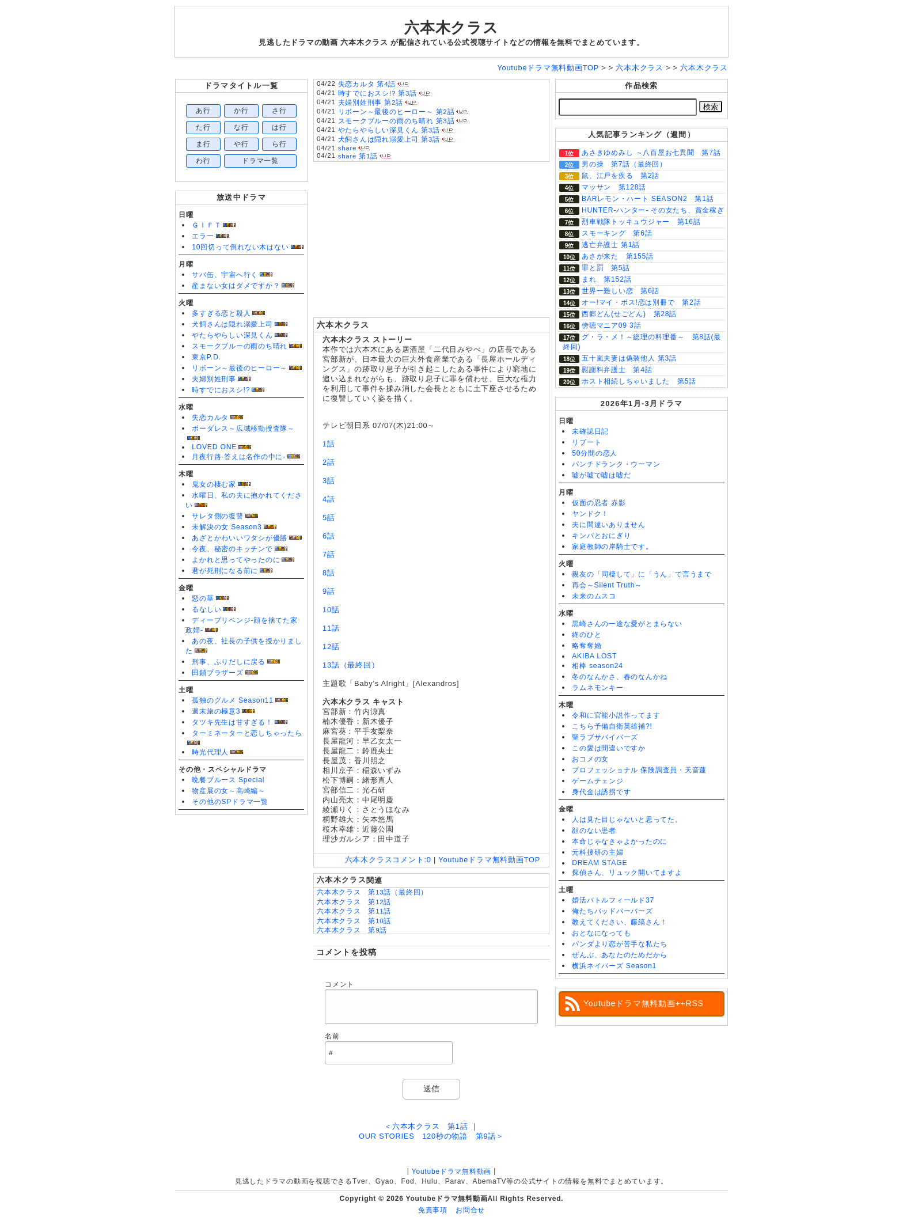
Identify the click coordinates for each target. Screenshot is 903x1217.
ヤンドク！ (590, 514)
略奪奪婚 (586, 646)
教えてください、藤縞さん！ (619, 922)
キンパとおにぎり (601, 536)
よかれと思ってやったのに (236, 560)
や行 (241, 144)
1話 (328, 443)
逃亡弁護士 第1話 (611, 245)
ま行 (203, 144)
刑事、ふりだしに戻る (228, 662)
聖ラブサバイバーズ (605, 737)
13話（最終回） (350, 665)
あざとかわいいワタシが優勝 (239, 538)
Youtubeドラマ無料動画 (451, 1171)
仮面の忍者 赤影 (599, 503)
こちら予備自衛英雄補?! (612, 726)
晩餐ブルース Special (228, 780)
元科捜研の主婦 (597, 852)
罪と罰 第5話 (606, 268)
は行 (279, 127)
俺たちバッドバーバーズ (612, 911)
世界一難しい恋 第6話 (620, 291)
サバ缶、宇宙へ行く (225, 275)
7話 (328, 554)
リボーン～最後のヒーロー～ (239, 368)
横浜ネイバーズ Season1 (614, 966)
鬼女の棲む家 (214, 484)
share (347, 148)
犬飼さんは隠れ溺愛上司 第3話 (389, 139)
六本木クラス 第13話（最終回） (372, 892)
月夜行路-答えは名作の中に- (239, 457)
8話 (328, 572)
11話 (331, 628)
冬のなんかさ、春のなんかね (619, 677)
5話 (328, 517)
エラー (203, 236)
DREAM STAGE (599, 863)
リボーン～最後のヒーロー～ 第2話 (396, 111)
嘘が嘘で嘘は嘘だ (601, 475)
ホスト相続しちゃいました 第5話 (639, 381)
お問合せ (470, 1210)
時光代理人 (210, 752)
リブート (586, 442)
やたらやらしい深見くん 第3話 (389, 130)
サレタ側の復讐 (217, 516)
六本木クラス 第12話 (354, 901)
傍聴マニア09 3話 (611, 325)
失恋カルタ (210, 418)
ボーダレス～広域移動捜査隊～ (243, 428)
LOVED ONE (214, 447)
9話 (328, 591)
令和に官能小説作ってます (616, 715)
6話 (328, 536)
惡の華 (203, 598)
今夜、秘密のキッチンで (232, 549)
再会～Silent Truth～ (607, 585)
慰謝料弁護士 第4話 (617, 370)
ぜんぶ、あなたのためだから (619, 955)
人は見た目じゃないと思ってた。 (627, 820)
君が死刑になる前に (225, 571)
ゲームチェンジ (597, 781)
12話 (331, 646)
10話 (331, 609)
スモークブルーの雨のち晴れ (239, 346)
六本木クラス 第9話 (352, 930)
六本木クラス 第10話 (354, 921)
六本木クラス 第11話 (354, 911)
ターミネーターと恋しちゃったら (247, 733)
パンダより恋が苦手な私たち (619, 944)
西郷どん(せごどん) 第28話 (629, 314)
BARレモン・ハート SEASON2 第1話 (648, 199)
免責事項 (432, 1210)
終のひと (586, 635)
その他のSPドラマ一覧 (230, 802)
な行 (241, 127)
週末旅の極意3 (216, 711)
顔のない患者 (594, 831)
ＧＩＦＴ (206, 225)
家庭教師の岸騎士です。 (612, 547)
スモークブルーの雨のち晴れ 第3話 (396, 120)
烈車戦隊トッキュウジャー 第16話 (641, 222)
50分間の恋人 (594, 453)
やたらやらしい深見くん (232, 335)
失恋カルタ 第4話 (367, 84)
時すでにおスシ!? (221, 390)
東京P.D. (206, 357)
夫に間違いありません (609, 525)
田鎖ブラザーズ (217, 673)
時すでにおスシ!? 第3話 (377, 93)
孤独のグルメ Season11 (233, 700)
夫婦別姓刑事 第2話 (370, 102)
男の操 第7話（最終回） (624, 164)
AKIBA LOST (594, 656)
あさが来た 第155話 (618, 256)
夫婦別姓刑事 (214, 379)
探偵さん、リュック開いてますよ (627, 873)
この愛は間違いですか (609, 748)
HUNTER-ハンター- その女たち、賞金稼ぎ (653, 210)
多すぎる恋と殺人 (221, 313)
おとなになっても (601, 933)
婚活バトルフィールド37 (613, 900)
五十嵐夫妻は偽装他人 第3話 (629, 358)
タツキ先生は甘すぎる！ (232, 722)
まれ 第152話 (606, 279)
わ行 (203, 161)
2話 (328, 462)
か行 (241, 111)
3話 (328, 480)
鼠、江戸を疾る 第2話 (620, 176)
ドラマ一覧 (260, 161)
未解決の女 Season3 (226, 527)
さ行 (279, 111)
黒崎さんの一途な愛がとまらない (627, 624)
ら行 (279, 144)
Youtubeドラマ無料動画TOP (489, 859)
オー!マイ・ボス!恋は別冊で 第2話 (641, 302)
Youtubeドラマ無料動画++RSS (643, 1003)
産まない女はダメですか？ (236, 286)
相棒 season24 (597, 666)
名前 (332, 1036)
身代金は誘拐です (601, 792)
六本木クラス (451, 27)
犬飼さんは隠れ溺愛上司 (232, 324)
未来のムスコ (594, 596)
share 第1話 (358, 156)
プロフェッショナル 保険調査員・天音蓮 (639, 770)
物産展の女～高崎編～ (228, 791)
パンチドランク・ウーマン (616, 464)
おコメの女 (590, 759)
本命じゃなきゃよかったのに (619, 841)
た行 (203, 127)
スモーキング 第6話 (617, 233)
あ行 (203, 111)
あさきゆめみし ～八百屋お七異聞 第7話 (651, 153)
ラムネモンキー (597, 688)
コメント (339, 984)
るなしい (206, 609)
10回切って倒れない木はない (240, 247)
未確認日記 (590, 431)
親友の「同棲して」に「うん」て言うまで (642, 574)
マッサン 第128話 (614, 187)
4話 (328, 499)
